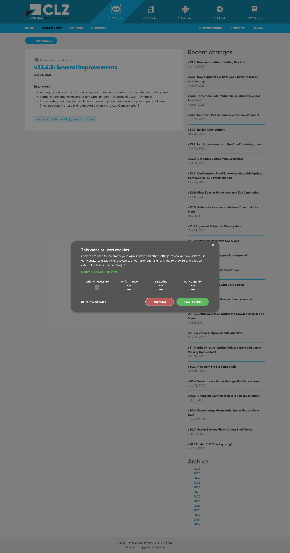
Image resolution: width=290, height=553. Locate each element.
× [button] (213, 244)
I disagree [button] (158, 301)
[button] (145, 271)
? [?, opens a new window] (124, 265)
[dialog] (145, 276)
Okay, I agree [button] (192, 301)
